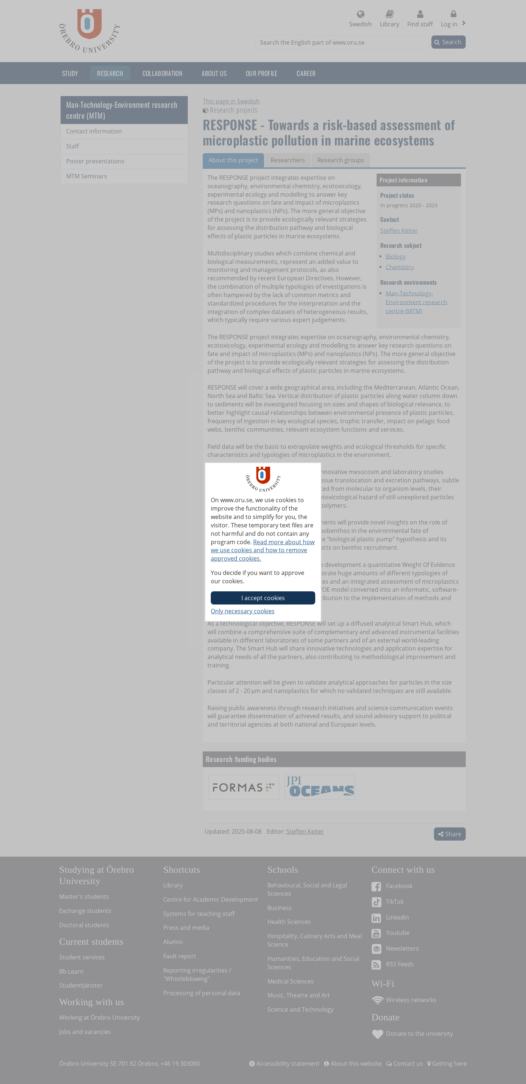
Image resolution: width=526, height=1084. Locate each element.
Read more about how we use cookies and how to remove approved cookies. (263, 550)
